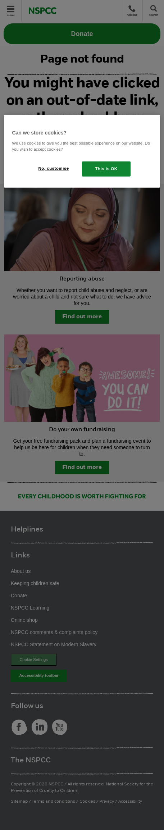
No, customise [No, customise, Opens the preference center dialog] (53, 168)
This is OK (106, 169)
